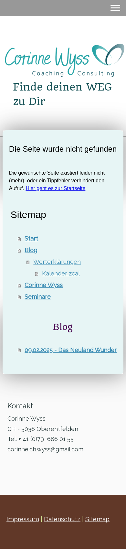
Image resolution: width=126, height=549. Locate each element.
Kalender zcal (61, 273)
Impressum (22, 518)
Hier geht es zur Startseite (55, 188)
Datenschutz (62, 518)
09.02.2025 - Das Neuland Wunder (71, 350)
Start (31, 238)
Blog (31, 250)
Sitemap (97, 518)
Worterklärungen (57, 261)
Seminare (38, 296)
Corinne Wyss (44, 285)
